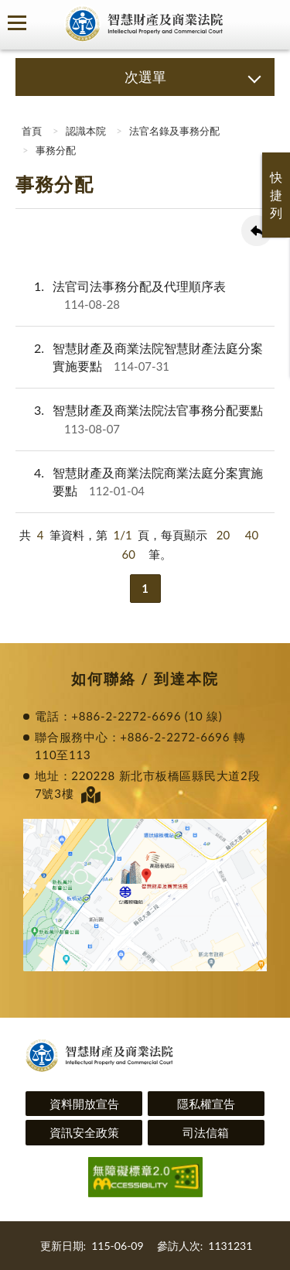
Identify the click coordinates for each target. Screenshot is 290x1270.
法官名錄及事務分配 (174, 131)
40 (251, 535)
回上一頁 (256, 230)
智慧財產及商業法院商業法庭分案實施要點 (139, 482)
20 (223, 535)
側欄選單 (17, 22)
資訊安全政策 (84, 1132)
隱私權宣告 (206, 1104)
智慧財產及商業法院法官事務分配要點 (139, 419)
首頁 (30, 131)
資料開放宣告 (84, 1104)
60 (128, 554)
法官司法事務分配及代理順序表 (120, 295)
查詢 (267, 23)
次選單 (145, 76)
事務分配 (56, 150)
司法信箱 (206, 1132)
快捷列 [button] (276, 194)
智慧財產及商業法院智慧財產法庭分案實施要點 (139, 357)
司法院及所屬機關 (46, 23)
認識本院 (86, 131)
